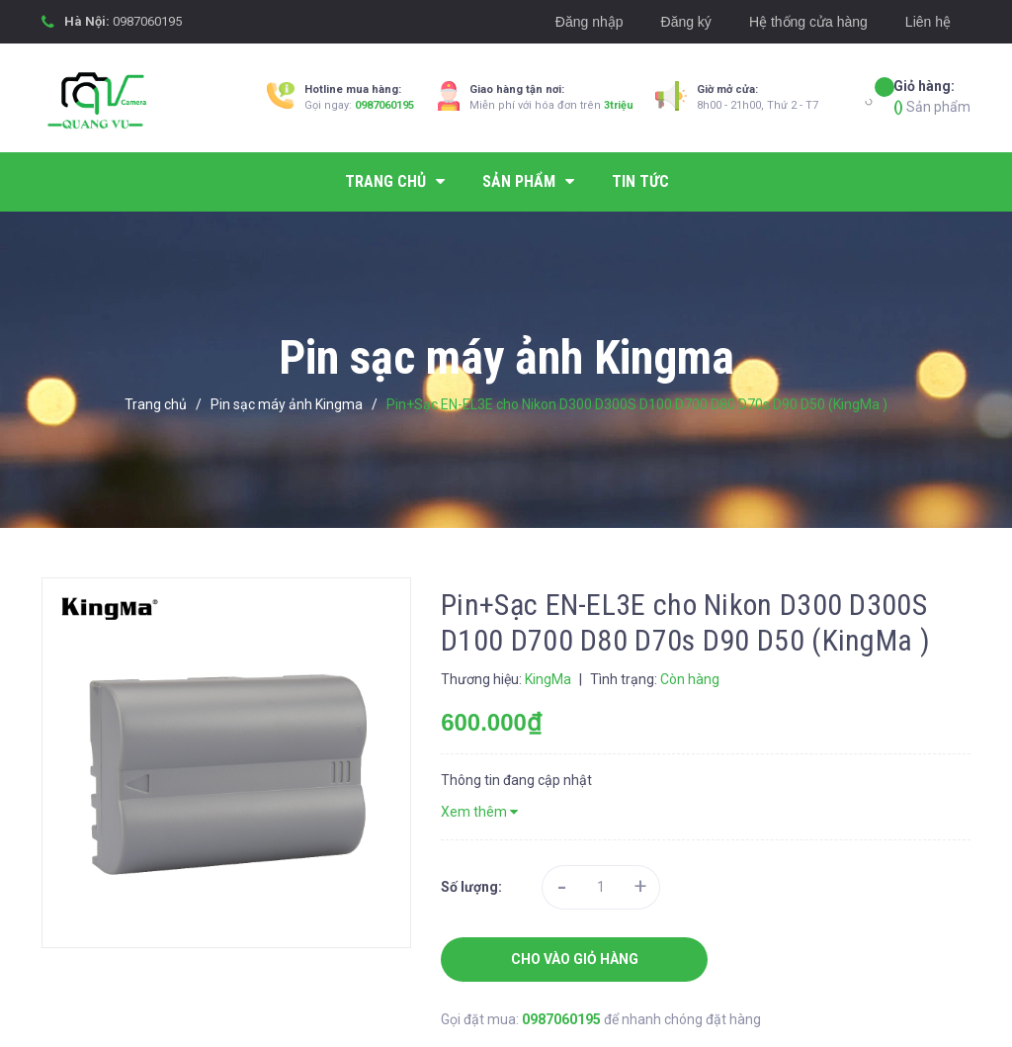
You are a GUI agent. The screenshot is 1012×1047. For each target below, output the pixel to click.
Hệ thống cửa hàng (808, 22)
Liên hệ (928, 22)
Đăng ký (686, 22)
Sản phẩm (931, 95)
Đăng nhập (589, 22)
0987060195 (147, 21)
